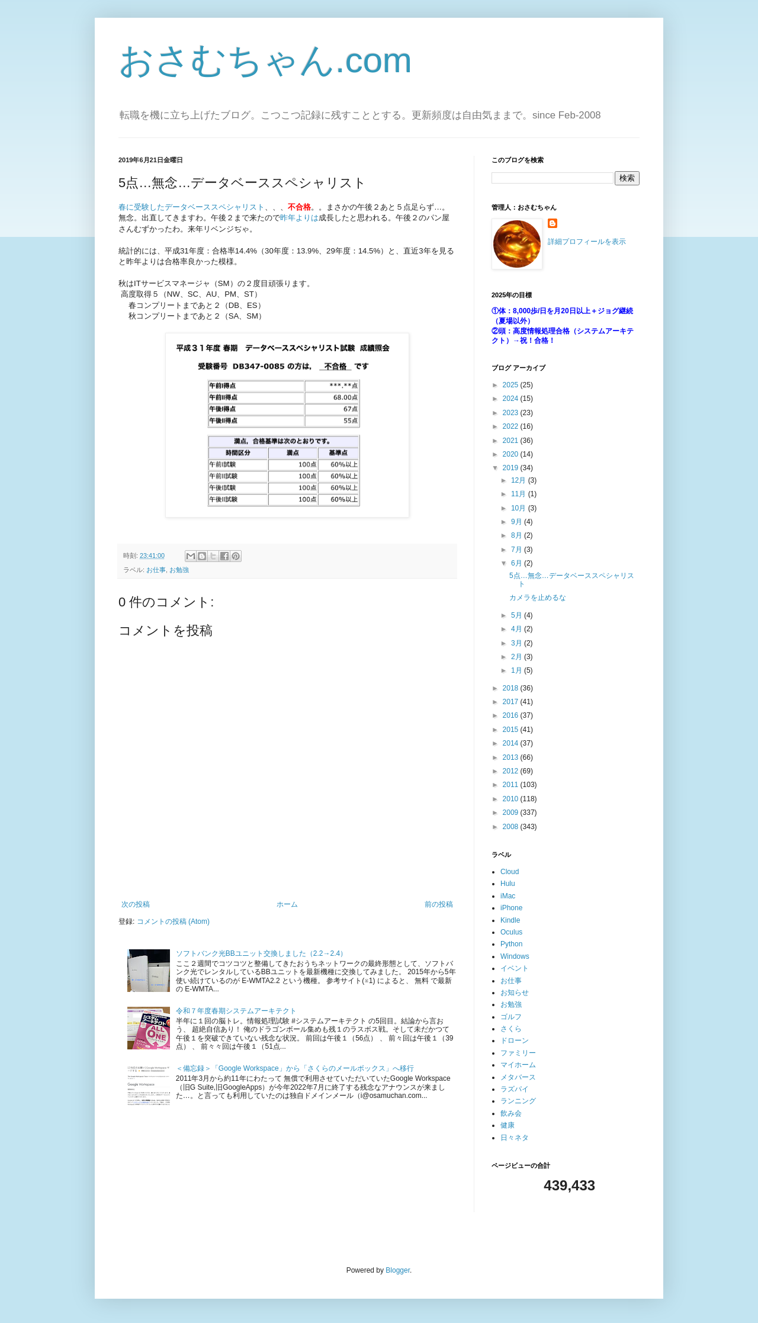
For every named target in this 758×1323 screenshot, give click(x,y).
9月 (517, 522)
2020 (512, 454)
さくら (511, 1029)
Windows (514, 956)
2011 (512, 785)
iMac (507, 896)
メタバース (518, 1077)
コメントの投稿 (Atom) (173, 921)
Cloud (509, 872)
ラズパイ (514, 1089)
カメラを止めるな (537, 597)
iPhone (511, 908)
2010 (512, 799)
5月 (517, 615)
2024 (512, 398)
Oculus (511, 932)
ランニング (518, 1101)
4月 (517, 629)
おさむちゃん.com (265, 60)
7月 (517, 549)
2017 (512, 702)
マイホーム (518, 1065)
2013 (512, 757)
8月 (517, 535)
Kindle (510, 920)
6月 (517, 563)
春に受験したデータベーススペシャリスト (191, 207)
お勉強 (179, 569)
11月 (519, 494)
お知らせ (514, 992)
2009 (512, 812)
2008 (512, 827)
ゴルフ (511, 1017)
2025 (512, 385)
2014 (512, 743)
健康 (507, 1125)
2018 (512, 688)
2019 (512, 468)
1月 (517, 670)
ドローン (514, 1040)
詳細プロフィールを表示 (587, 241)
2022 (512, 426)
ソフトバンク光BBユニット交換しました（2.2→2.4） (261, 953)
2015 (512, 729)
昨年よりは (299, 217)
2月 (517, 657)
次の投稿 (135, 904)
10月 (519, 508)
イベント (514, 968)
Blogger (398, 1270)
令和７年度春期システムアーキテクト (236, 1011)
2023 (512, 413)
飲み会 (511, 1113)
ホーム (287, 904)
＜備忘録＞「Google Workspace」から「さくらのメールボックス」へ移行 (295, 1068)
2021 (512, 440)
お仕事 (156, 569)
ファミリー (518, 1053)
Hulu (507, 883)
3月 (517, 643)
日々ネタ (514, 1137)
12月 (519, 480)
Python (511, 944)
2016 (512, 715)
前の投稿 (439, 904)
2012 (512, 771)
